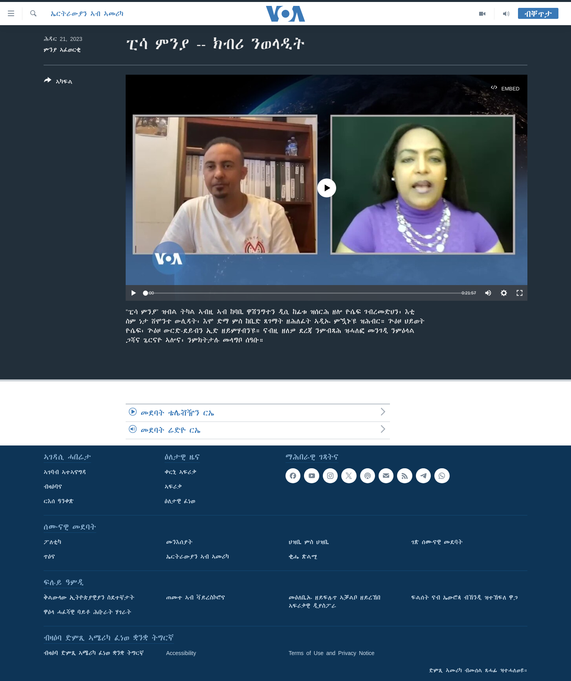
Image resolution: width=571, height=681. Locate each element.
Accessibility (181, 653)
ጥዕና (49, 556)
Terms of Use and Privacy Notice (332, 653)
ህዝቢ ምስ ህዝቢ (309, 542)
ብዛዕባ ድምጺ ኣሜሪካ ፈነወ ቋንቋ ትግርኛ (94, 653)
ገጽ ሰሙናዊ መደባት (437, 542)
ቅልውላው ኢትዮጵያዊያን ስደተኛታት (89, 597)
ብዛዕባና (53, 486)
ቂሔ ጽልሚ (303, 556)
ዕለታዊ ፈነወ (180, 501)
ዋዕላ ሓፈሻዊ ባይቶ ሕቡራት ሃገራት (87, 612)
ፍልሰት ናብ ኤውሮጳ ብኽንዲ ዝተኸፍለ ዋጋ (464, 597)
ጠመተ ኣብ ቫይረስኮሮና (195, 597)
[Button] (58, 82)
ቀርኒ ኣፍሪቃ (180, 472)
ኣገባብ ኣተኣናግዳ (65, 472)
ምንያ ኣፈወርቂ (62, 49)
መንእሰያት (179, 542)
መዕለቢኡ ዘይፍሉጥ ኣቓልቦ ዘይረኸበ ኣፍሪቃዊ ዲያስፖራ (335, 601)
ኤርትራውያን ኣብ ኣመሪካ (87, 14)
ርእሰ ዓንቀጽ (59, 501)
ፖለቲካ (52, 542)
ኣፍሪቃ (173, 486)
